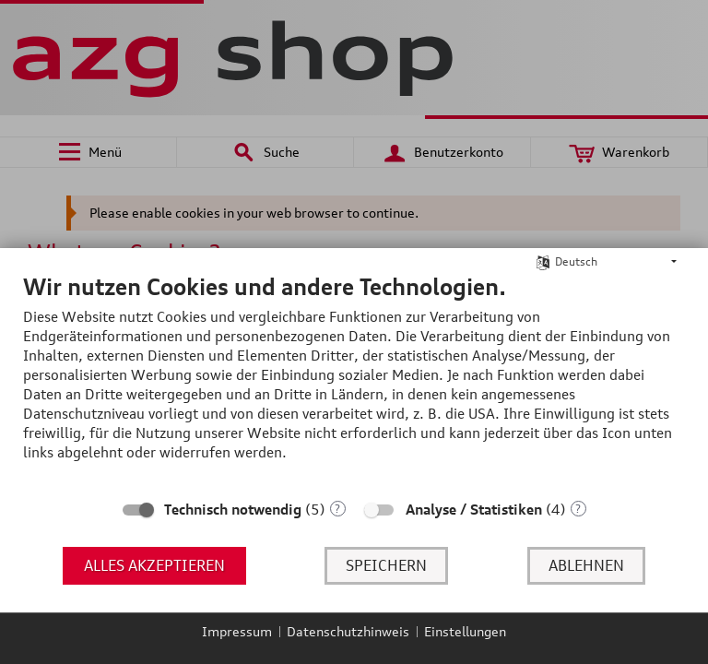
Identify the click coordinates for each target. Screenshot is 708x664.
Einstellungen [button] (465, 631)
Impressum (237, 631)
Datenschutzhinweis (348, 631)
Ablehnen (586, 565)
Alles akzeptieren (154, 565)
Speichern (386, 565)
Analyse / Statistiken (474, 509)
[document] (354, 381)
